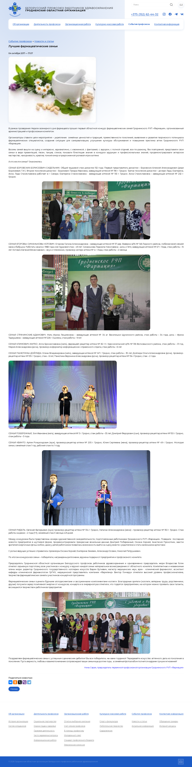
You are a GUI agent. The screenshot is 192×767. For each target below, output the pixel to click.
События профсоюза (139, 24)
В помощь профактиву (74, 731)
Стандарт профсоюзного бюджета (79, 740)
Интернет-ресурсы (167, 726)
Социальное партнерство (45, 721)
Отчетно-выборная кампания (77, 721)
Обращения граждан (168, 721)
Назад (13, 689)
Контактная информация (166, 24)
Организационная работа (78, 24)
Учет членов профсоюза (74, 726)
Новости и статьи (44, 41)
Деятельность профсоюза (47, 24)
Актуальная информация (143, 726)
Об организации (21, 24)
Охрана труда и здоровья (45, 726)
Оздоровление (106, 731)
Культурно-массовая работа (109, 24)
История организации (18, 721)
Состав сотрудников (17, 726)
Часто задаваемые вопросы (46, 735)
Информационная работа (45, 740)
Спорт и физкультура (109, 721)
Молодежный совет (72, 735)
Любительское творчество (111, 726)
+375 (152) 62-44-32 (144, 14)
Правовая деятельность (44, 731)
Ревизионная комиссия (74, 745)
